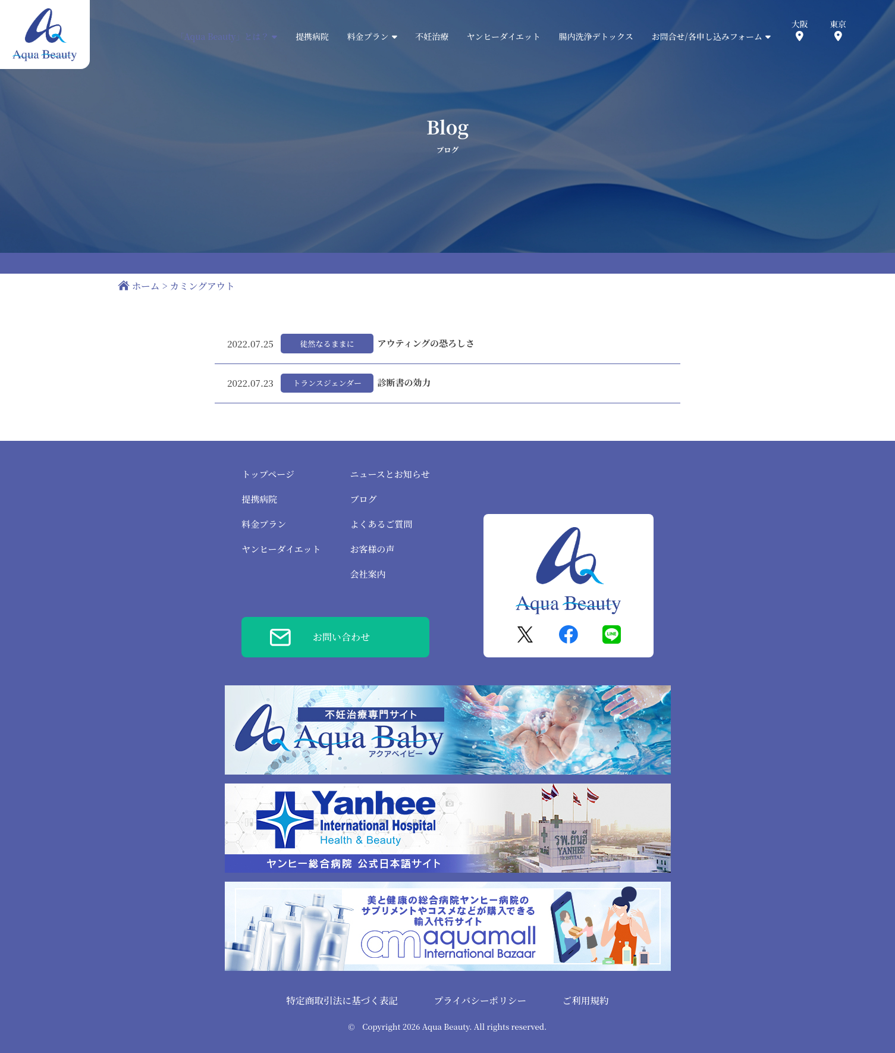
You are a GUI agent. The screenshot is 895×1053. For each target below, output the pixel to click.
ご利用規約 (585, 1000)
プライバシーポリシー (480, 1000)
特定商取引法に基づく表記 (342, 1000)
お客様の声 (372, 549)
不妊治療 (431, 36)
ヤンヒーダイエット (504, 36)
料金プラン (263, 524)
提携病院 (312, 36)
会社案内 (368, 574)
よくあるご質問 (381, 524)
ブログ (363, 499)
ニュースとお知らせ (390, 474)
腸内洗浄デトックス (596, 36)
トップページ (267, 474)
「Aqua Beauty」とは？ (227, 36)
